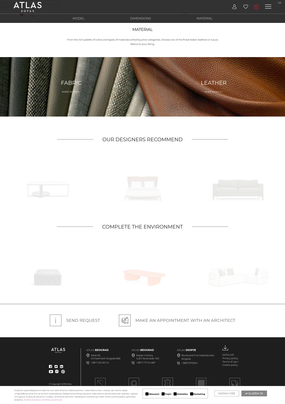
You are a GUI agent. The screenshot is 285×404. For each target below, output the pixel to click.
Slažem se (254, 393)
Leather (214, 86)
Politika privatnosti (52, 399)
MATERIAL (204, 18)
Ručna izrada (100, 385)
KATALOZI (228, 354)
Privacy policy (230, 358)
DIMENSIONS (140, 18)
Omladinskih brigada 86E (106, 358)
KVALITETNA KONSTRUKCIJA (201, 385)
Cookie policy (230, 364)
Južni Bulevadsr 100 (147, 358)
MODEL (79, 18)
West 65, (96, 355)
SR (279, 2)
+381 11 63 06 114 (100, 362)
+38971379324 (190, 362)
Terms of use (229, 361)
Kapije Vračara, (144, 355)
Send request (75, 320)
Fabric (71, 86)
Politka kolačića (32, 399)
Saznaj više (226, 393)
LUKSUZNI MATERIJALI (167, 385)
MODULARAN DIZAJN (134, 385)
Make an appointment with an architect (177, 320)
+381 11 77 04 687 (145, 362)
